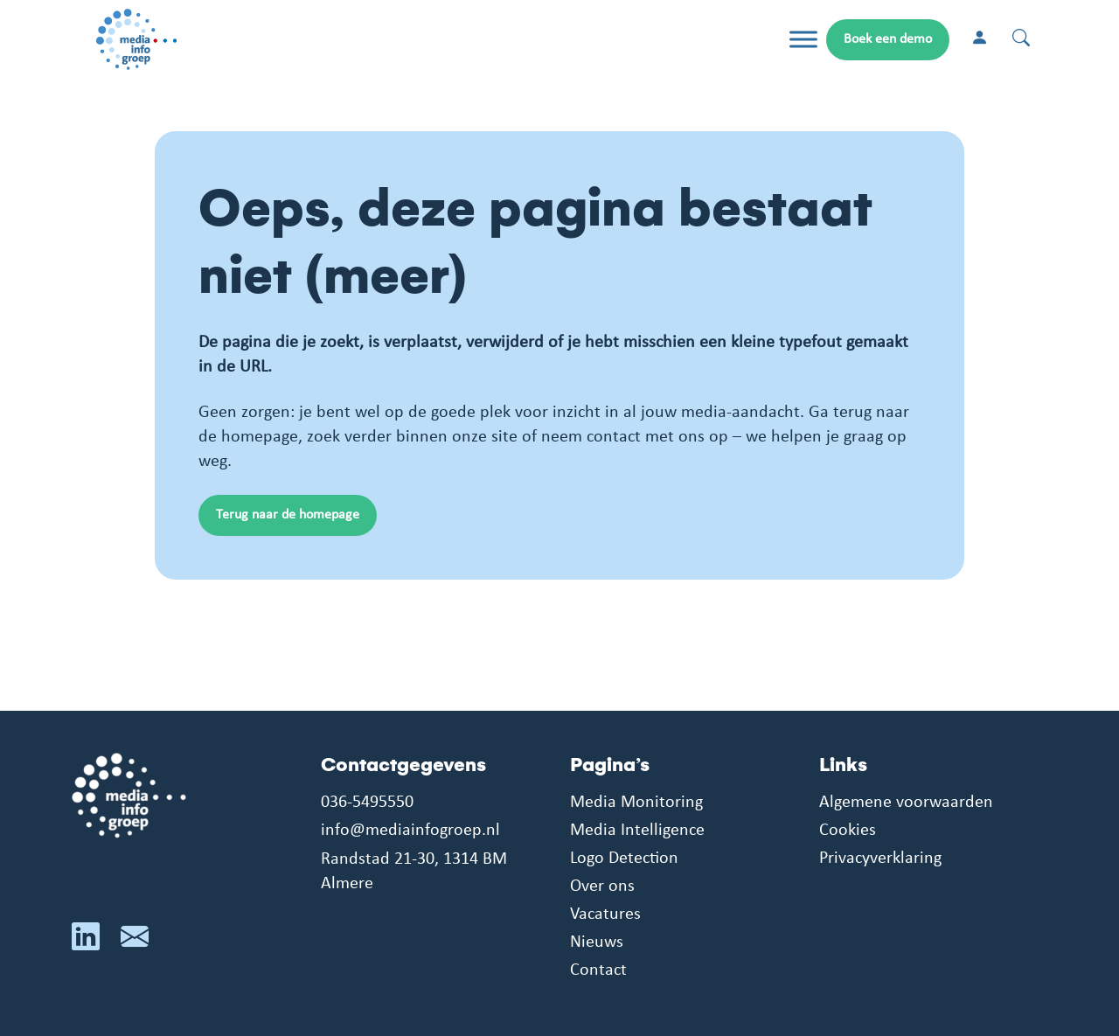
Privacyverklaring (880, 858)
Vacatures (605, 914)
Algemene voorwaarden (906, 802)
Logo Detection (624, 858)
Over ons (602, 886)
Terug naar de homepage (287, 515)
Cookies (847, 830)
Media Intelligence (637, 830)
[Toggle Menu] (803, 39)
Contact (598, 970)
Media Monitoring (636, 802)
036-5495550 (367, 802)
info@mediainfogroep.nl (410, 830)
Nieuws (596, 942)
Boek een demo (888, 39)
